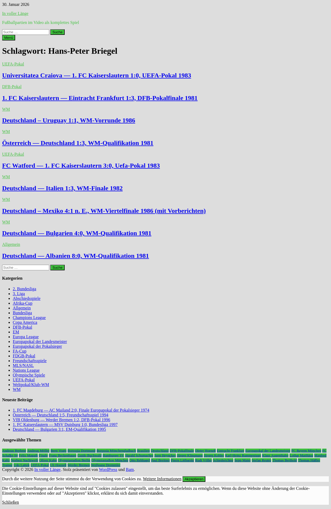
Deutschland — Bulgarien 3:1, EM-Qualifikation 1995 (59, 429)
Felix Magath (28, 455)
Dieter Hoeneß (205, 451)
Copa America (25, 322)
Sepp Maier (242, 460)
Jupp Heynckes (165, 455)
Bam (130, 469)
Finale (43, 455)
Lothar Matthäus (301, 455)
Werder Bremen (79, 465)
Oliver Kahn (48, 460)
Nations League (26, 370)
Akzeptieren (194, 479)
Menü (8, 38)
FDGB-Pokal (24, 356)
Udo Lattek (22, 465)
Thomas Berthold (284, 460)
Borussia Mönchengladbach (116, 451)
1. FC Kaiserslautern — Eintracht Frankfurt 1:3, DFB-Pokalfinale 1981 (100, 97)
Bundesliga (22, 313)
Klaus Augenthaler (275, 455)
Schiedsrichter (223, 460)
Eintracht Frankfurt (230, 451)
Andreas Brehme (14, 451)
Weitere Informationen (162, 479)
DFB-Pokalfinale (182, 451)
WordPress (108, 469)
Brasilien (143, 451)
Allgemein (11, 244)
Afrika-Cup (22, 303)
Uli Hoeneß (58, 465)
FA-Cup (19, 351)
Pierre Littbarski (182, 460)
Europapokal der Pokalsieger (37, 346)
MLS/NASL (23, 365)
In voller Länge (15, 13)
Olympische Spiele (29, 375)
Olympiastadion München (109, 460)
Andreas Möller (38, 451)
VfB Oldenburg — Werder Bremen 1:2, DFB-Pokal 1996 (61, 419)
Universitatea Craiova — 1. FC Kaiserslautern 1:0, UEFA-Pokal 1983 (96, 75)
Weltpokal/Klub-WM (31, 384)
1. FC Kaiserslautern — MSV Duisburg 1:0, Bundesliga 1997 (65, 424)
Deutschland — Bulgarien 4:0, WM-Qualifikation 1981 (76, 233)
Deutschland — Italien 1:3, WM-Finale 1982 (62, 188)
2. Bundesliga (24, 289)
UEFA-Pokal (13, 64)
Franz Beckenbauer (62, 455)
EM (16, 332)
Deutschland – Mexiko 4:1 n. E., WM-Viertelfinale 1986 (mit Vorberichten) (104, 210)
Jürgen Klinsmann (190, 455)
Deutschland (160, 451)
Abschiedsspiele (26, 298)
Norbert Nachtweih (24, 460)
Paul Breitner (160, 460)
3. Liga (19, 293)
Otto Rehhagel (139, 460)
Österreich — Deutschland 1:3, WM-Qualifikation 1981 (77, 142)
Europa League (26, 336)
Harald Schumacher (139, 455)
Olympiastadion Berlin (74, 460)
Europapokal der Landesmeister (40, 341)
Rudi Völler (203, 460)
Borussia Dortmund (82, 451)
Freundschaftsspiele (30, 360)
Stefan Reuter (261, 460)
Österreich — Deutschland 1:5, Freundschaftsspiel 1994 (60, 415)
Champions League (29, 317)
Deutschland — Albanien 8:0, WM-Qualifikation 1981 (75, 255)
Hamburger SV (113, 455)
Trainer (7, 465)
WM (6, 109)
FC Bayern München (306, 451)
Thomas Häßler (309, 460)
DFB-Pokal (12, 86)
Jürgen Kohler (214, 455)
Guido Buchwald (89, 455)
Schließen (10, 502)
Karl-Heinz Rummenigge (243, 455)
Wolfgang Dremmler (105, 465)
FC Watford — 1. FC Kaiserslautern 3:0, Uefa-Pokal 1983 (81, 165)
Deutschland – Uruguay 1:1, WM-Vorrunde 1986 (68, 120)
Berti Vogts (59, 451)
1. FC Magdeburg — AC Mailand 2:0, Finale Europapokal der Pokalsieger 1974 (81, 410)
